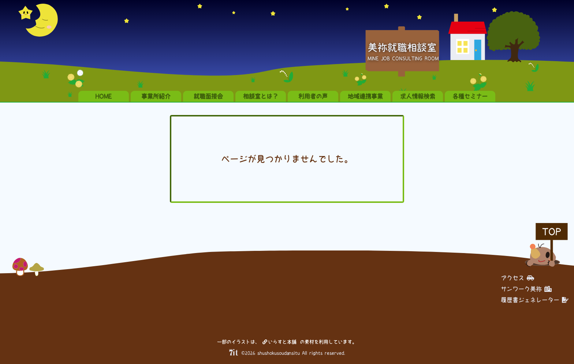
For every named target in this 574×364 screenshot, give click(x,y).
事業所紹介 (156, 96)
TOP (551, 231)
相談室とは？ (260, 96)
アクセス (517, 278)
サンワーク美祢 (526, 289)
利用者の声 (313, 96)
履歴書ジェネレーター (535, 300)
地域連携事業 (365, 96)
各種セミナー (470, 96)
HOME (103, 96)
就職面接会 (208, 96)
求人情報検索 (417, 96)
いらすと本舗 (279, 341)
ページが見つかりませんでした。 (287, 159)
